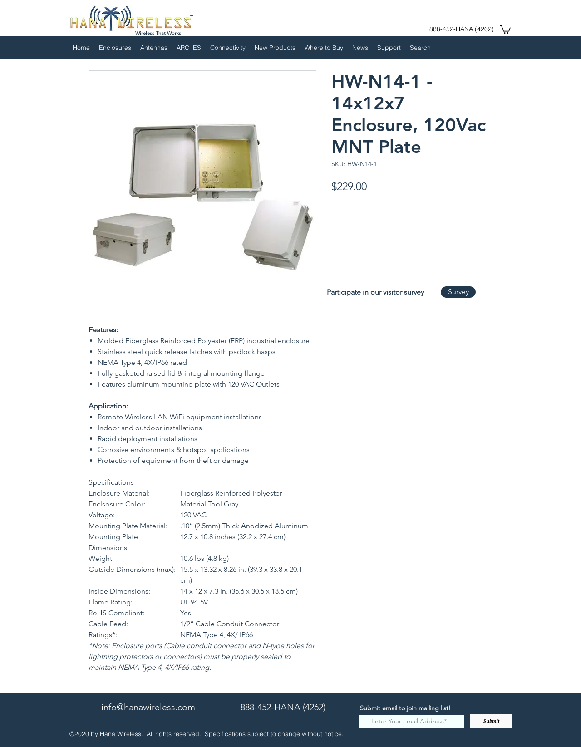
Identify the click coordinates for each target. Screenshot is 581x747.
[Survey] (458, 292)
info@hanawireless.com (148, 707)
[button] (505, 29)
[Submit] (491, 721)
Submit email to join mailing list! (405, 708)
